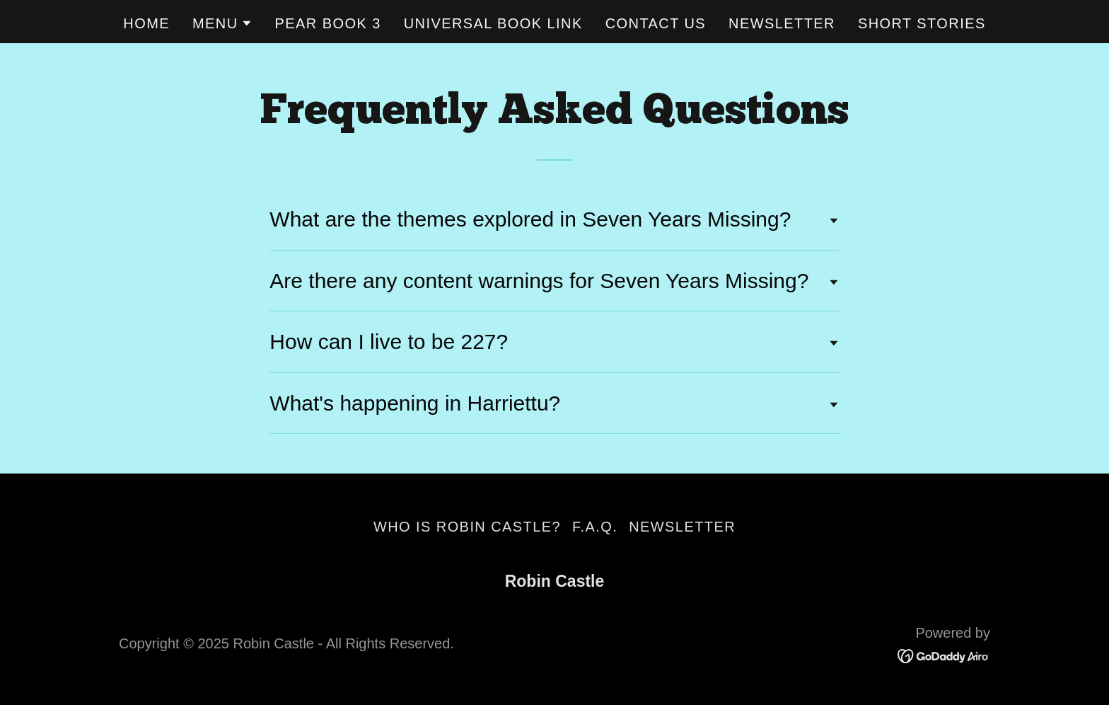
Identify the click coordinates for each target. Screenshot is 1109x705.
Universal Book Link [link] (493, 23)
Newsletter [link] (781, 23)
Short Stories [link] (922, 23)
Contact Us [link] (655, 23)
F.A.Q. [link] (594, 526)
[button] (222, 23)
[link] (944, 655)
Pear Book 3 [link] (328, 23)
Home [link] (146, 23)
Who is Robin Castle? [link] (467, 526)
